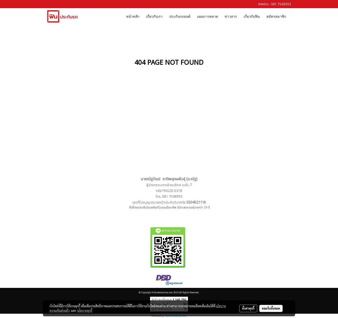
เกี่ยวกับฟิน (252, 16)
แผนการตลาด (207, 16)
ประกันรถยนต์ (179, 16)
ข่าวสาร (231, 16)
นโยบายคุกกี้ (84, 310)
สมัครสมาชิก (276, 16)
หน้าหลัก (132, 16)
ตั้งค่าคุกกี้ (248, 308)
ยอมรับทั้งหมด (271, 308)
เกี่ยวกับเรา (154, 16)
